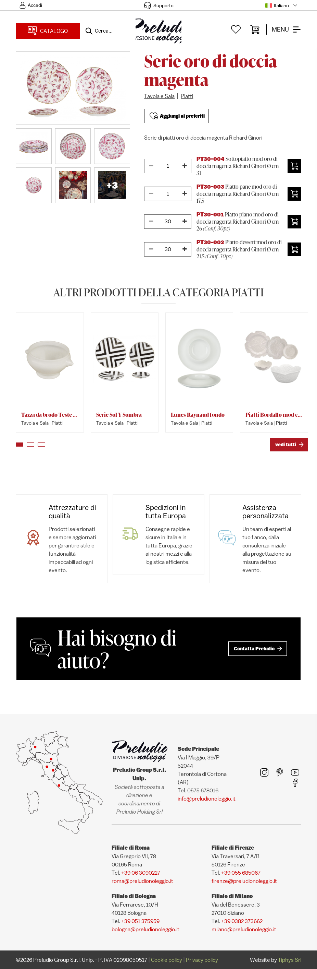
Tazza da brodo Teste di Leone (49, 414)
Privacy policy (202, 960)
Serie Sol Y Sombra (119, 414)
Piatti (187, 96)
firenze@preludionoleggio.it (244, 881)
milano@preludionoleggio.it (244, 929)
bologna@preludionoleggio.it (145, 929)
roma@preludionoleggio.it (142, 881)
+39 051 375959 (140, 921)
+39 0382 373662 (242, 921)
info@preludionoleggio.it (207, 798)
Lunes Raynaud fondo (198, 414)
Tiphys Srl (289, 960)
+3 (112, 185)
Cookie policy (166, 960)
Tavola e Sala (159, 96)
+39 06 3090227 (140, 873)
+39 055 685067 (241, 873)
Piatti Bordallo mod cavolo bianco (273, 414)
